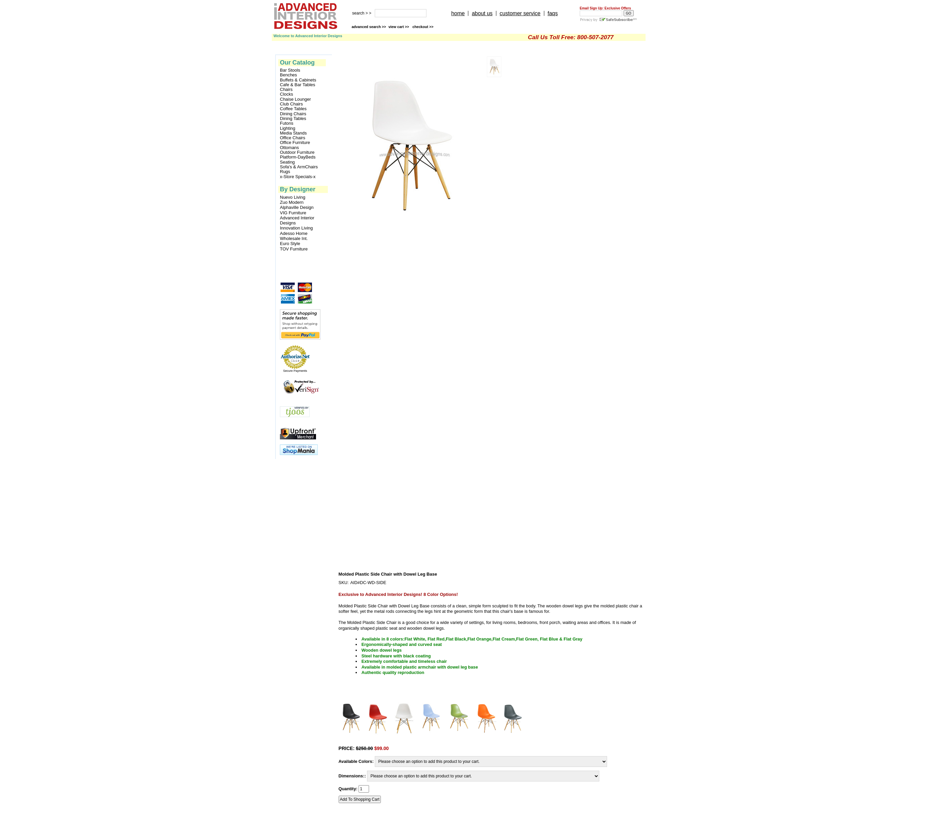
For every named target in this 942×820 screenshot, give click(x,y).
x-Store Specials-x (297, 176)
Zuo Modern (292, 202)
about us (482, 13)
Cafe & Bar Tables (297, 84)
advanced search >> (368, 27)
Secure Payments (295, 370)
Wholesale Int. (294, 238)
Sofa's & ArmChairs (299, 167)
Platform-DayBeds (297, 157)
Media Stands (293, 133)
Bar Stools (290, 70)
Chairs (286, 89)
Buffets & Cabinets (298, 80)
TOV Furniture (294, 248)
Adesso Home (294, 233)
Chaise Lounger (295, 99)
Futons (286, 123)
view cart (399, 27)
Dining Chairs (293, 114)
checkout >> (423, 27)
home (458, 13)
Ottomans (289, 147)
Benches (288, 75)
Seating (287, 162)
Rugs (285, 171)
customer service (520, 13)
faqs (553, 13)
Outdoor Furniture (297, 152)
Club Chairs (291, 104)
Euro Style (290, 243)
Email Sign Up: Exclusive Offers (605, 8)
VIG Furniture (293, 212)
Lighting (287, 128)
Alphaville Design (297, 207)
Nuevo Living (292, 197)
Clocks (286, 94)
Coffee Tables (293, 108)
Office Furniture (295, 142)
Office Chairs (292, 138)
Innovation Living (296, 228)
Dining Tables (293, 118)
